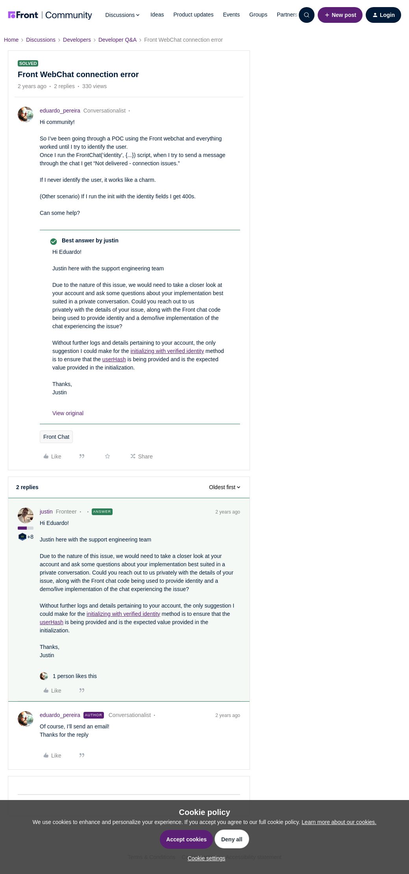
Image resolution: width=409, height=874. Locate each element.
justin (46, 511)
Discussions (41, 40)
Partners (287, 14)
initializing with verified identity (167, 351)
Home (11, 40)
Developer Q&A (117, 40)
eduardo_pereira (60, 110)
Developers (77, 40)
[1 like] (68, 676)
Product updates (193, 14)
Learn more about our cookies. (339, 822)
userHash (114, 359)
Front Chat (56, 437)
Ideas (157, 14)
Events (231, 14)
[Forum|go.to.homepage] (50, 15)
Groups (258, 14)
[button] (340, 15)
